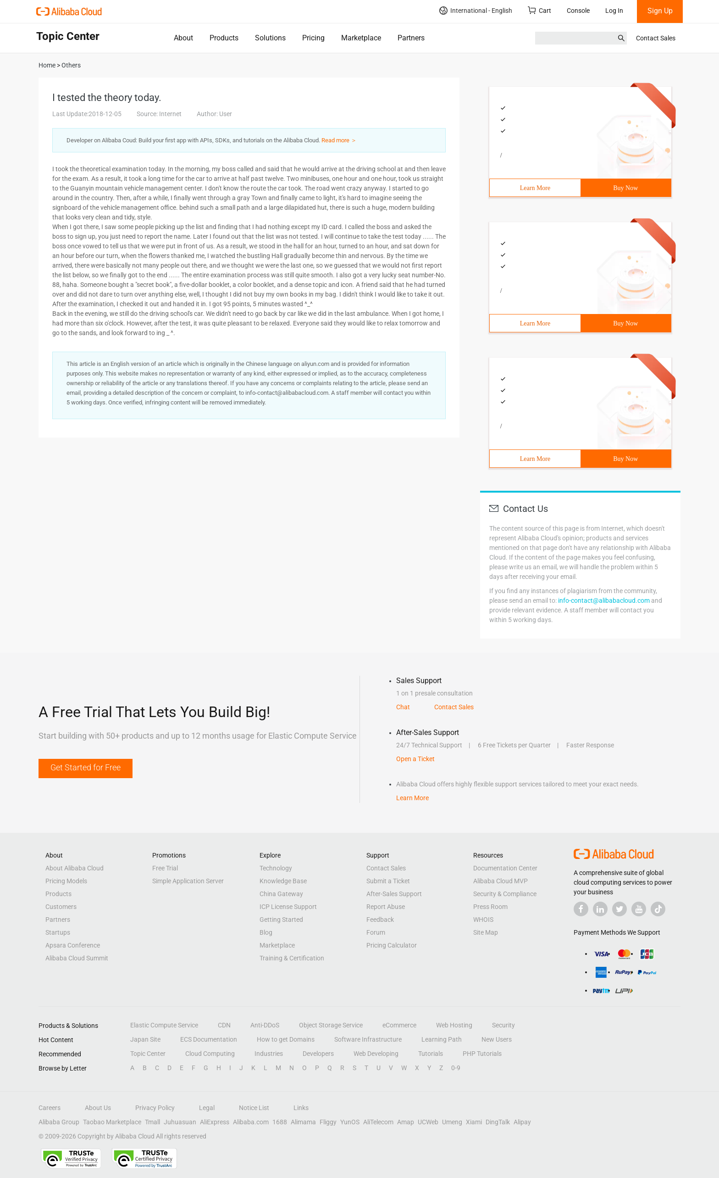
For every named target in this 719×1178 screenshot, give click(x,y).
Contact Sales (655, 38)
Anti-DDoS (264, 1025)
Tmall (152, 1122)
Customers (61, 906)
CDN (224, 1025)
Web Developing (376, 1053)
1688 (279, 1122)
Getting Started (281, 919)
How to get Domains (286, 1039)
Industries (268, 1053)
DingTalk (498, 1122)
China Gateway (281, 894)
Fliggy (328, 1122)
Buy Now (625, 188)
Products (224, 38)
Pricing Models (66, 881)
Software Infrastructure (368, 1039)
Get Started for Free (85, 767)
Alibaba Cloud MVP (500, 881)
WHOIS (483, 919)
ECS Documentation (208, 1039)
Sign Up (660, 10)
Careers (50, 1107)
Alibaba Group (59, 1122)
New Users (496, 1039)
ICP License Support (288, 906)
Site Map (485, 932)
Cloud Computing (210, 1053)
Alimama (303, 1122)
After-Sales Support (394, 894)
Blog (266, 932)
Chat (403, 707)
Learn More (535, 188)
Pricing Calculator (391, 945)
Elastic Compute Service (164, 1025)
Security (503, 1025)
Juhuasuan (180, 1122)
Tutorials (430, 1053)
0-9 (455, 1067)
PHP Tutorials (482, 1053)
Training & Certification (292, 958)
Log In (614, 10)
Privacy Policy (155, 1107)
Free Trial (165, 868)
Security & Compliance (504, 894)
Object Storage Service (331, 1025)
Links (301, 1107)
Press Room (490, 906)
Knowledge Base (283, 881)
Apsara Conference (72, 945)
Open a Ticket (415, 759)
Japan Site (145, 1039)
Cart (539, 10)
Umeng (452, 1122)
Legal (207, 1107)
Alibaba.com (251, 1122)
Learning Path (441, 1039)
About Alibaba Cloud (74, 868)
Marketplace (361, 38)
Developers (318, 1053)
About (183, 38)
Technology (276, 868)
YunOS (350, 1122)
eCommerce (399, 1025)
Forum (375, 932)
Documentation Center (505, 868)
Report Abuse (385, 906)
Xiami (474, 1122)
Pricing (313, 38)
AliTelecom (378, 1122)
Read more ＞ (339, 140)
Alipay (522, 1122)
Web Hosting (454, 1025)
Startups (57, 932)
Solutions (270, 38)
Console (578, 10)
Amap (405, 1122)
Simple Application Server (188, 881)
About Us (98, 1107)
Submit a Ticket (388, 881)
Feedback (380, 919)
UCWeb (428, 1122)
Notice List (254, 1107)
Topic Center (148, 1053)
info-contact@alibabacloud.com (604, 600)
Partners (411, 38)
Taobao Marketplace (112, 1122)
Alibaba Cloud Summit (76, 958)
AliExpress (214, 1122)
